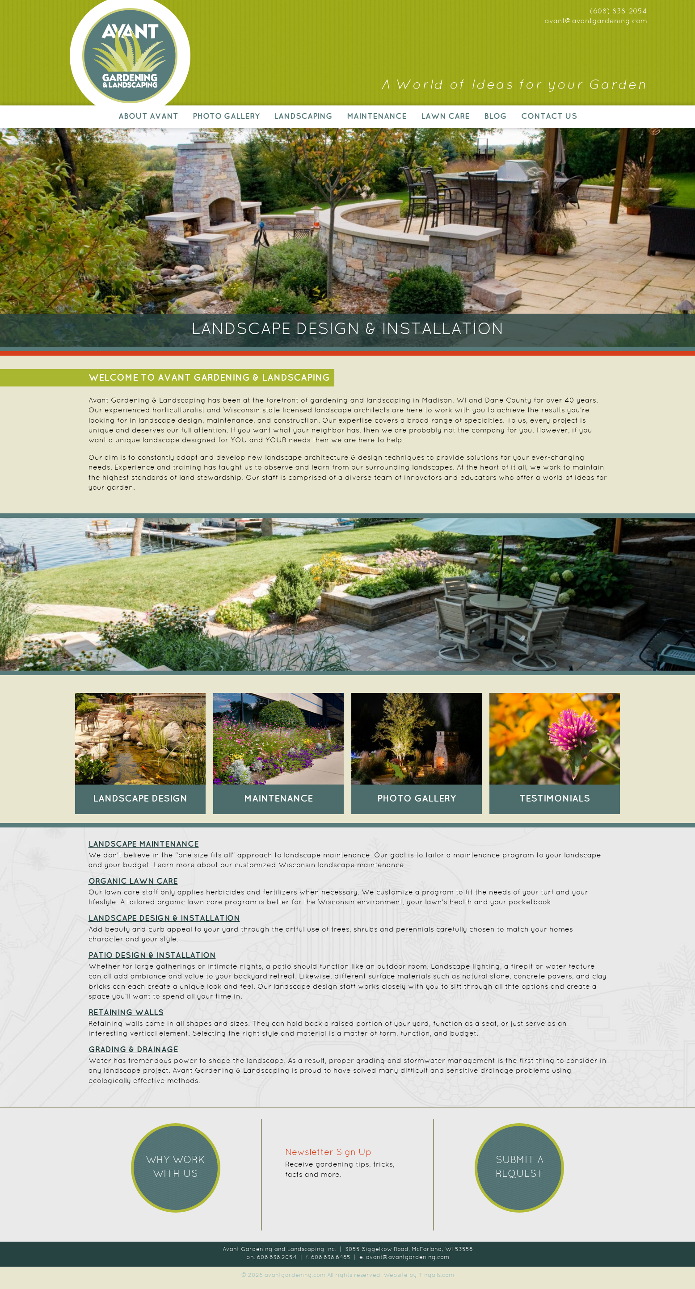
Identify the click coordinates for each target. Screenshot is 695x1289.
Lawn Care (445, 116)
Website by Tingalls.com (418, 1275)
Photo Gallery (226, 116)
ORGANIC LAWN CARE (133, 881)
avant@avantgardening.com (596, 21)
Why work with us (175, 1167)
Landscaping (303, 116)
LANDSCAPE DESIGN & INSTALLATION (164, 918)
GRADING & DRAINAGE (133, 1050)
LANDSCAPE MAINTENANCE (143, 844)
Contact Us (549, 116)
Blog (495, 116)
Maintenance (377, 116)
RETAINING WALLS (126, 1012)
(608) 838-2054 (618, 11)
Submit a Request (519, 1167)
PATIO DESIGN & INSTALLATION (152, 955)
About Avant (148, 116)
